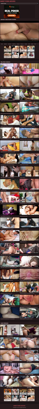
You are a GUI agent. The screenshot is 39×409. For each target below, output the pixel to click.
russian (26, 43)
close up (22, 43)
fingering (13, 43)
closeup (18, 43)
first (35, 43)
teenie (32, 43)
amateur (5, 43)
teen (2, 43)
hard (29, 43)
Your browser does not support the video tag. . (19, 32)
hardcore (9, 43)
